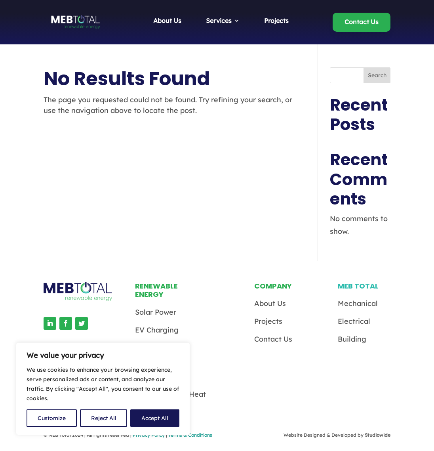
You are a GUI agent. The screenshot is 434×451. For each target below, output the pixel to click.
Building (352, 339)
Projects (276, 21)
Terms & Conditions (190, 435)
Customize (52, 418)
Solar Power (155, 312)
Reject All (103, 418)
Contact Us (362, 22)
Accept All (154, 418)
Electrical (354, 321)
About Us (167, 21)
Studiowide (377, 435)
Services (219, 21)
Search (377, 75)
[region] (103, 388)
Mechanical (358, 303)
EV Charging (157, 329)
